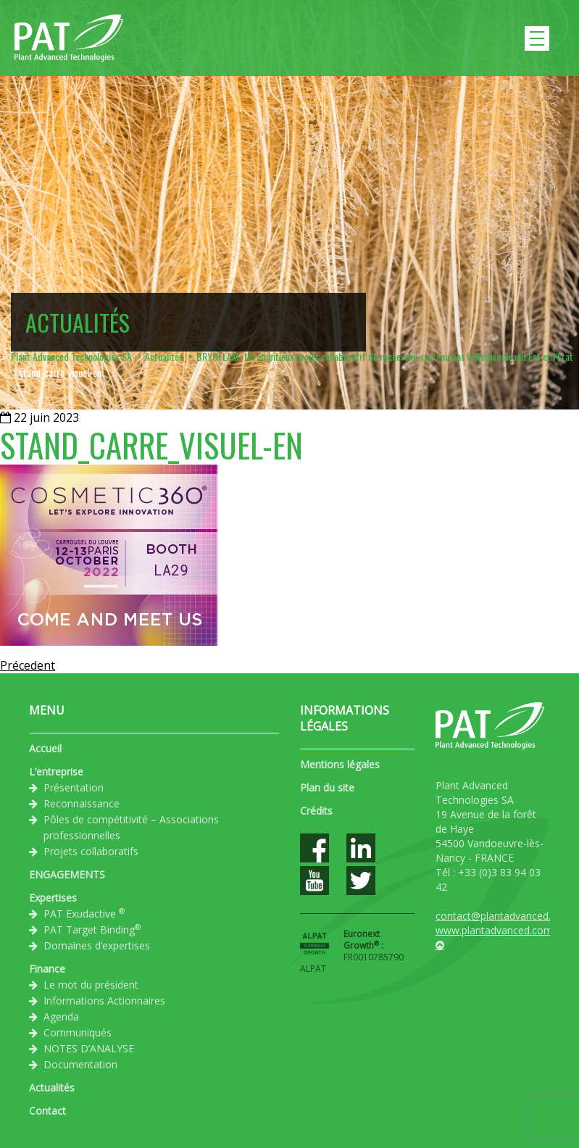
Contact (47, 1111)
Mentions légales (340, 764)
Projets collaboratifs (90, 851)
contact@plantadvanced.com (504, 916)
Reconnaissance (81, 803)
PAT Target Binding (92, 929)
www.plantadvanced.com (494, 930)
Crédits (316, 811)
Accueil (45, 748)
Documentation (80, 1064)
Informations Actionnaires (104, 1000)
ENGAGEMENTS (67, 874)
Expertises (53, 897)
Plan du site (327, 787)
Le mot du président (90, 984)
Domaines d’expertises (96, 945)
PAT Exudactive (84, 913)
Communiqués (77, 1032)
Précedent (27, 665)
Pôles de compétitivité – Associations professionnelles (131, 827)
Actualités (52, 1087)
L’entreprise (56, 771)
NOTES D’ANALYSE (88, 1048)
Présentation (73, 787)
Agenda (61, 1016)
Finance (47, 969)
